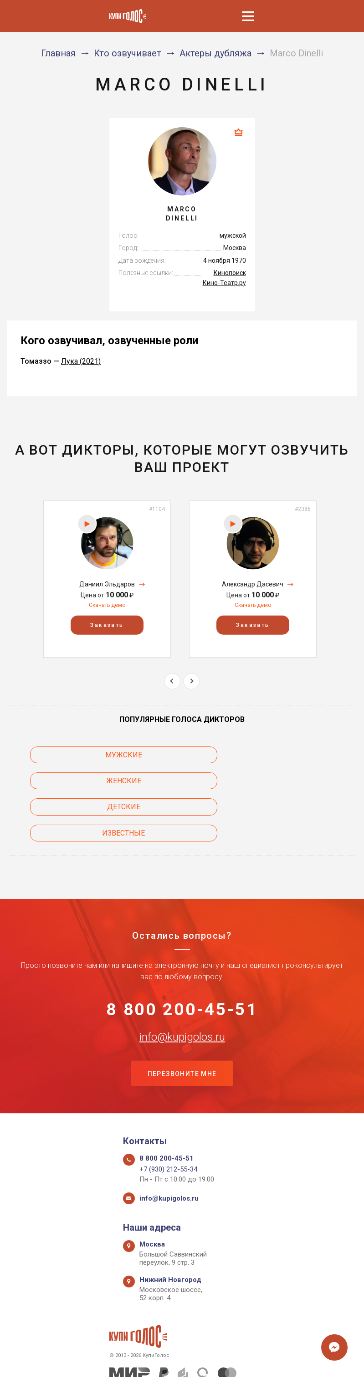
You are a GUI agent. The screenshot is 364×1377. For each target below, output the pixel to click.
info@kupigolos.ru (182, 987)
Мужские (80, 755)
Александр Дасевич (252, 584)
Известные (283, 780)
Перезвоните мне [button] (182, 1025)
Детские (80, 780)
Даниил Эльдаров (107, 584)
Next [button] (191, 681)
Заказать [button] (106, 625)
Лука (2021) (81, 361)
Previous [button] (172, 681)
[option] (107, 579)
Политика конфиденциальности (177, 1360)
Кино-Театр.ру (224, 282)
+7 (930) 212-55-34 (168, 1121)
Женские (284, 755)
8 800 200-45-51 (182, 958)
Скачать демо (107, 605)
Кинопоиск (230, 272)
